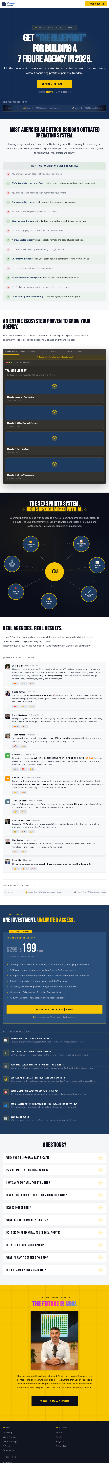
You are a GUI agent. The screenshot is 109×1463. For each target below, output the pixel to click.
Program (60, 1441)
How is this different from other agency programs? (36, 1195)
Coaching (7, 1433)
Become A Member (52, 84)
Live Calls (68, 352)
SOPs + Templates (28, 352)
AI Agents (43, 352)
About (59, 1433)
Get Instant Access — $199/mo (54, 1009)
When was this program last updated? (28, 1158)
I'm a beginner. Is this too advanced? (27, 1170)
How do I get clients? (18, 1208)
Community (55, 352)
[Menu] (81, 4)
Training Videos (11, 352)
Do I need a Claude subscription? (25, 1245)
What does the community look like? (27, 1220)
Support (79, 352)
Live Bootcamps (10, 1441)
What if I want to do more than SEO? (27, 1258)
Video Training (9, 1437)
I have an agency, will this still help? (28, 1183)
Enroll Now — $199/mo (54, 1401)
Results (59, 1437)
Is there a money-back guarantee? (26, 1270)
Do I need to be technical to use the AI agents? (33, 1233)
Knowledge (61, 1446)
